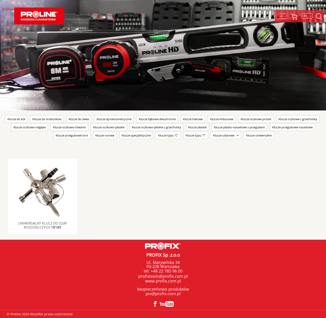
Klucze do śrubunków (46, 119)
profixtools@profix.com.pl (163, 276)
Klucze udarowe (223, 135)
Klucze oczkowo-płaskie (109, 127)
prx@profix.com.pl (163, 293)
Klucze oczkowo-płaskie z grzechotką (156, 127)
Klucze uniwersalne (259, 135)
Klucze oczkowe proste (256, 119)
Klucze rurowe (104, 135)
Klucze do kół (16, 119)
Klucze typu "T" (196, 135)
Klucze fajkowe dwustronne (157, 119)
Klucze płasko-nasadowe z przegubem (239, 127)
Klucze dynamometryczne (114, 119)
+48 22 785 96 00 (166, 271)
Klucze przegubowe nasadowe (292, 127)
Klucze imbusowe (221, 119)
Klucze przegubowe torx (72, 135)
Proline (8, 9)
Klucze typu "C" (168, 135)
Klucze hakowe (193, 119)
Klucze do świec (79, 119)
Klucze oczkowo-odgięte (29, 127)
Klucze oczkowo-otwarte (69, 127)
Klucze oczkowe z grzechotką (297, 119)
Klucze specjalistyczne (136, 135)
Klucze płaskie (197, 127)
